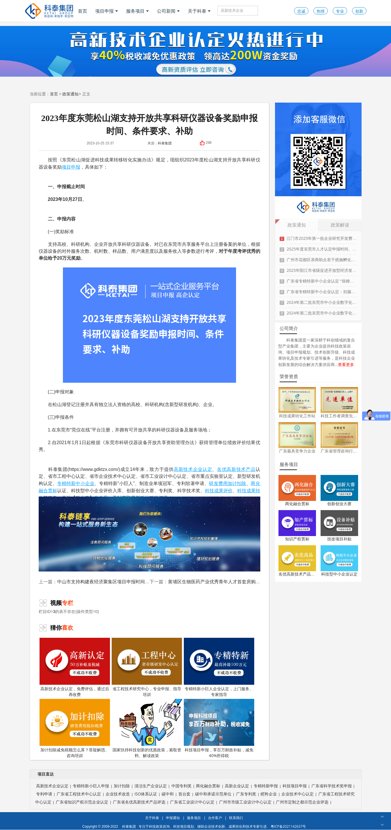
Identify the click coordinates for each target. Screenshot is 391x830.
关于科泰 (199, 11)
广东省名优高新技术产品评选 (139, 802)
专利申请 (44, 794)
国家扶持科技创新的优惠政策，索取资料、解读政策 (147, 728)
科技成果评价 (219, 490)
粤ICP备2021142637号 (288, 826)
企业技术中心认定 (297, 794)
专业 (340, 11)
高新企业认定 (237, 785)
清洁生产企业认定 (150, 785)
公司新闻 (168, 11)
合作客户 (215, 817)
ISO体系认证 (145, 794)
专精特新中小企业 (75, 483)
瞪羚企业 (269, 794)
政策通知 (70, 94)
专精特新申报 (266, 785)
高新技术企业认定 (193, 469)
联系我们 (236, 817)
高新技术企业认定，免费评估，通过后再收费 (75, 667)
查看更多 (346, 364)
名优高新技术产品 (236, 469)
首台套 (184, 794)
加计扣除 (237, 483)
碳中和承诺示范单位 (213, 794)
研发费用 (218, 483)
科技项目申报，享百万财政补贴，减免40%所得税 (219, 728)
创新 (359, 11)
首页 (82, 11)
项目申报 (106, 11)
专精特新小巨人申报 (91, 785)
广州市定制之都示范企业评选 (302, 802)
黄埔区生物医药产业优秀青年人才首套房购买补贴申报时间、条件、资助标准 (246, 581)
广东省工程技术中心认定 (79, 794)
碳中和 (168, 794)
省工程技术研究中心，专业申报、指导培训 (147, 667)
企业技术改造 (118, 794)
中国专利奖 (181, 785)
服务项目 (137, 11)
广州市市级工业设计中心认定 (245, 802)
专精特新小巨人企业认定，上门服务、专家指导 (219, 667)
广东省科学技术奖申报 (331, 785)
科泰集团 (165, 143)
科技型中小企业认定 (339, 574)
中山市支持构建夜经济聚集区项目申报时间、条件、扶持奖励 (119, 581)
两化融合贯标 (297, 503)
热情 (321, 11)
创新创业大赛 (339, 503)
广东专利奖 (246, 794)
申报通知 (173, 817)
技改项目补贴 (339, 539)
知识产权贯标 (297, 539)
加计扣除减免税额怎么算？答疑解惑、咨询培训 (75, 728)
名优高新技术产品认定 (298, 574)
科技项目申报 (295, 785)
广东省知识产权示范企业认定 (82, 802)
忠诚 (301, 11)
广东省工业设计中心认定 (192, 802)
